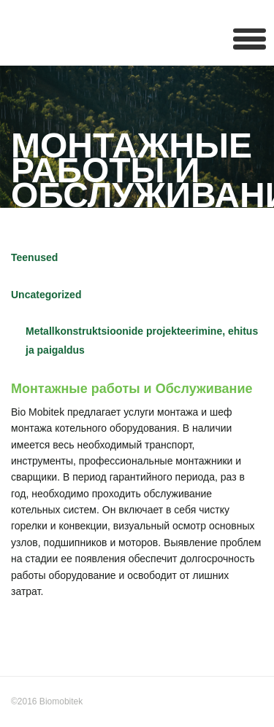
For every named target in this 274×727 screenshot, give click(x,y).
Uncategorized (46, 294)
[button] (250, 38)
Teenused (34, 257)
